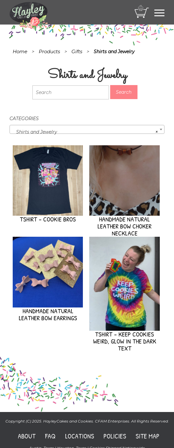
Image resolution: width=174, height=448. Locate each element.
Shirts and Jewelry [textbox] (85, 131)
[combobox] (87, 129)
